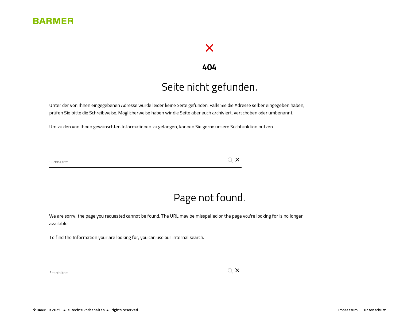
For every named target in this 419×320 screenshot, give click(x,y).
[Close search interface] (237, 271)
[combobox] (145, 158)
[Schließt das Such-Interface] (237, 160)
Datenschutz (375, 310)
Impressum (348, 310)
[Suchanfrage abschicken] (229, 160)
